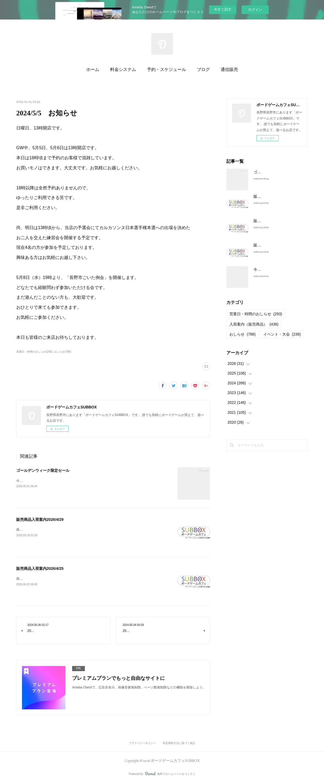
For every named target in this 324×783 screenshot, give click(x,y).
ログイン (255, 10)
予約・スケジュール (166, 69)
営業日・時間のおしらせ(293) (34, 351)
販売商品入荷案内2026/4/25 (39, 568)
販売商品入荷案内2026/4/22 (277, 245)
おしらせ (242, 334)
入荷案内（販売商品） (253, 324)
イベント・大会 (282, 334)
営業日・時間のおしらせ (255, 314)
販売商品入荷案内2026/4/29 (39, 519)
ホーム (92, 69)
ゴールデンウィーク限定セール (42, 470)
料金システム (123, 69)
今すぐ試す (223, 9)
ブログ (203, 69)
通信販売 (229, 69)
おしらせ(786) (62, 351)
